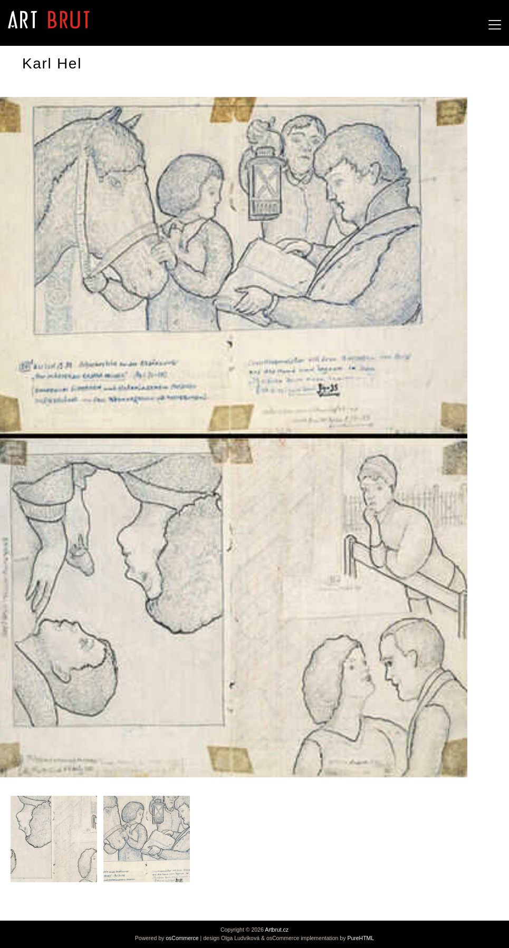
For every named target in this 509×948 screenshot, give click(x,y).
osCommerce (182, 938)
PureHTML (360, 938)
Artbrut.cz (277, 929)
